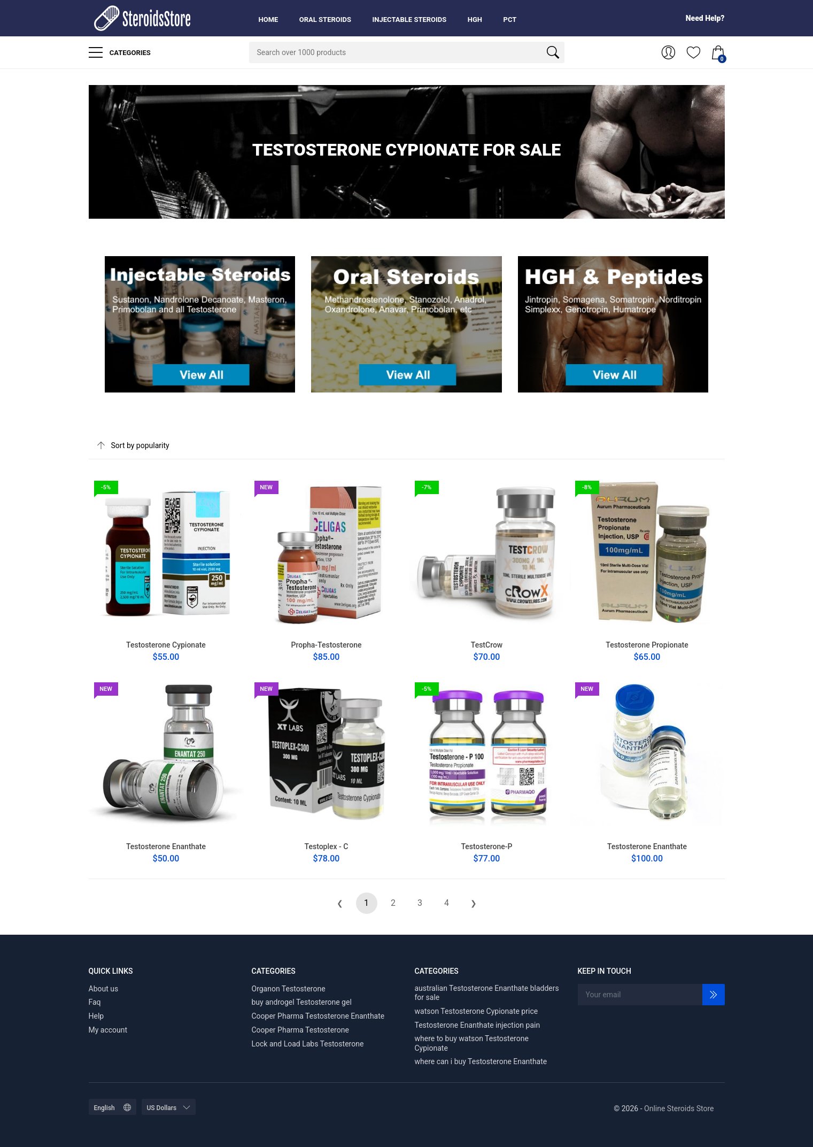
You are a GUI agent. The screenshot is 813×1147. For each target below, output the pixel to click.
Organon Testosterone (289, 988)
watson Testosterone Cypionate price (476, 1011)
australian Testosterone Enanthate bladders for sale (487, 993)
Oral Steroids (325, 20)
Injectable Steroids (410, 20)
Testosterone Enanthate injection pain (477, 1025)
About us (104, 988)
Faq (95, 1002)
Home (268, 20)
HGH (475, 20)
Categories (120, 52)
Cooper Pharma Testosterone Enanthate (318, 1016)
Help (96, 1016)
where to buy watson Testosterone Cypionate (472, 1043)
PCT (510, 20)
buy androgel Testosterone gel (302, 1002)
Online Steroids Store (679, 1108)
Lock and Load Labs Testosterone (308, 1044)
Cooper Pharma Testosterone (300, 1030)
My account (108, 1030)
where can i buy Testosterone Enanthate (481, 1061)
